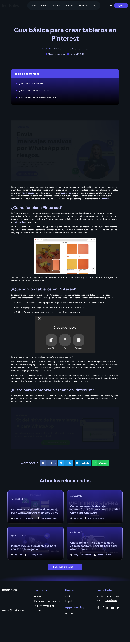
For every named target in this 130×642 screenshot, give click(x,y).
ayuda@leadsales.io (13, 610)
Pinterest (105, 198)
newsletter (111, 600)
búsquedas (19, 222)
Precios (44, 5)
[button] (111, 5)
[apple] (66, 613)
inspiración (66, 193)
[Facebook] (102, 607)
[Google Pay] (71, 613)
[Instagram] (107, 607)
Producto (70, 5)
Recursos (83, 5)
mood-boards (27, 193)
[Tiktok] (97, 607)
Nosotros (56, 5)
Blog (95, 5)
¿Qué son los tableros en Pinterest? (34, 90)
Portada (45, 49)
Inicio (33, 5)
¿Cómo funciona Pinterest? (31, 83)
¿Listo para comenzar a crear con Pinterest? (38, 97)
